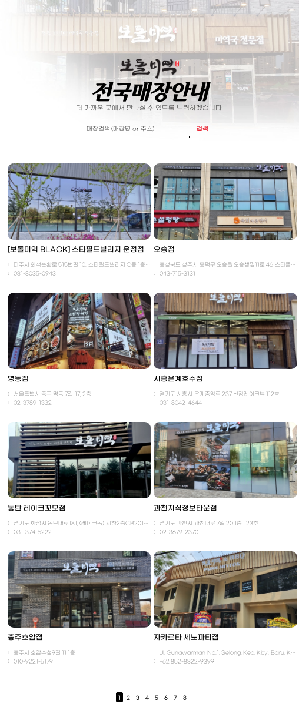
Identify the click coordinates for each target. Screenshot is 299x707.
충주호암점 (25, 638)
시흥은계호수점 (178, 379)
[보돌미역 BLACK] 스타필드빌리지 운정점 (76, 250)
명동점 (18, 379)
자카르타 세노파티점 (186, 638)
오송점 (164, 250)
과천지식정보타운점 (185, 508)
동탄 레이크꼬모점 (37, 508)
